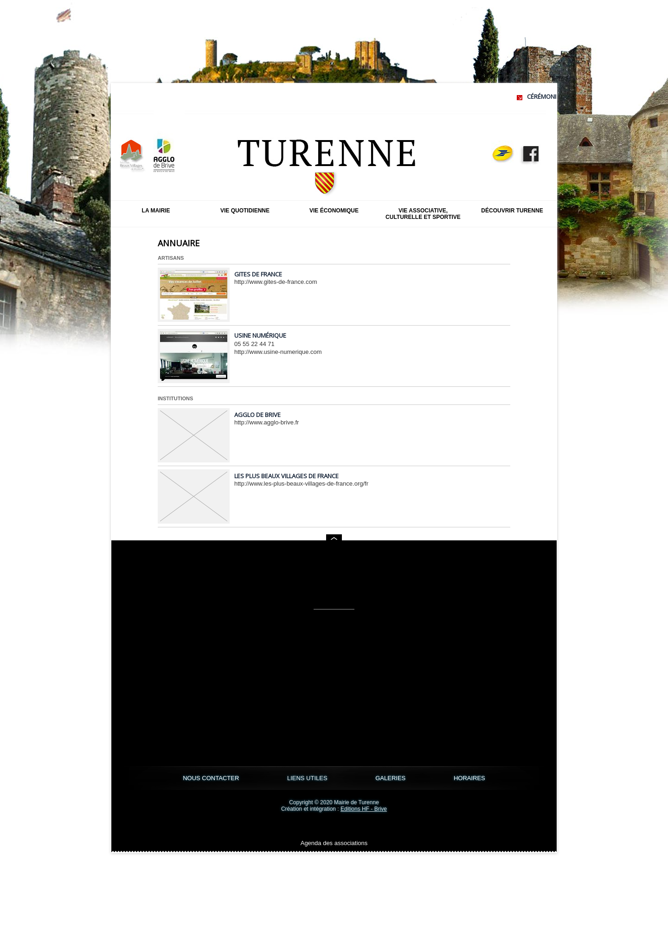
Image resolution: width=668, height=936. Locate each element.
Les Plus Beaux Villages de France (286, 476)
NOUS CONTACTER (212, 778)
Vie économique (334, 210)
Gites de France (258, 274)
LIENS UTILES (308, 778)
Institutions (175, 398)
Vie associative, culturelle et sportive (423, 213)
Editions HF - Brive (363, 809)
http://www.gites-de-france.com (275, 281)
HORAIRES (469, 778)
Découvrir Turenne (512, 210)
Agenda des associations (334, 843)
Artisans (171, 258)
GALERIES (391, 778)
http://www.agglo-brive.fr (266, 422)
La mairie (156, 210)
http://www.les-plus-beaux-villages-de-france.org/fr (301, 483)
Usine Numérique (260, 335)
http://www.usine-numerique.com (278, 351)
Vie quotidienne (245, 210)
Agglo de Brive (257, 414)
